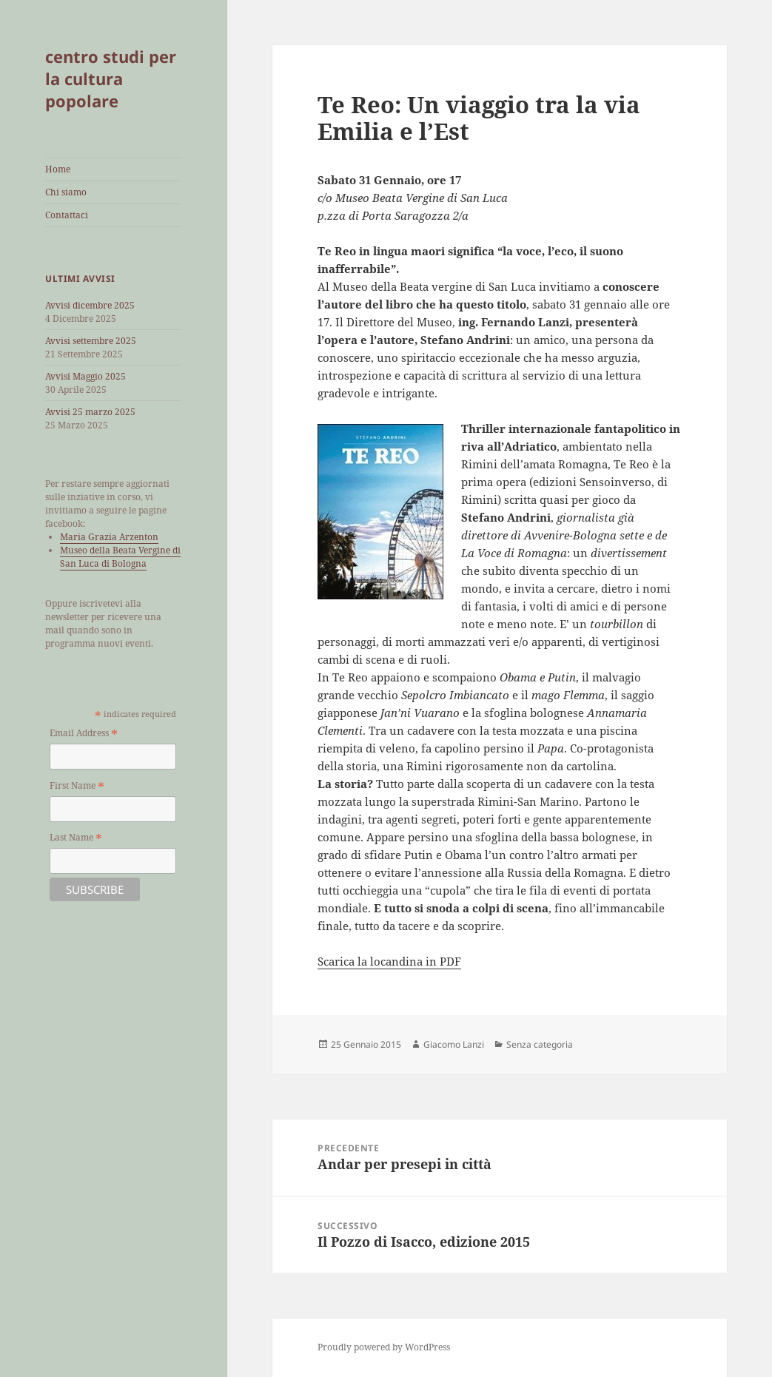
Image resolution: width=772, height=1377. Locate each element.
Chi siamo (66, 192)
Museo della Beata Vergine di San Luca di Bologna (120, 557)
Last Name (76, 838)
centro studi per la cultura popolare (110, 78)
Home (57, 169)
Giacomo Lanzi (453, 1044)
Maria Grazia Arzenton (109, 537)
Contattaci (66, 215)
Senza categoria (539, 1044)
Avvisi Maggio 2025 (85, 376)
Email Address (84, 733)
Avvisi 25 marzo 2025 (90, 411)
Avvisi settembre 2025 (90, 340)
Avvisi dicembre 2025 (90, 305)
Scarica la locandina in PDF (389, 961)
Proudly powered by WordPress (384, 1347)
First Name (77, 786)
